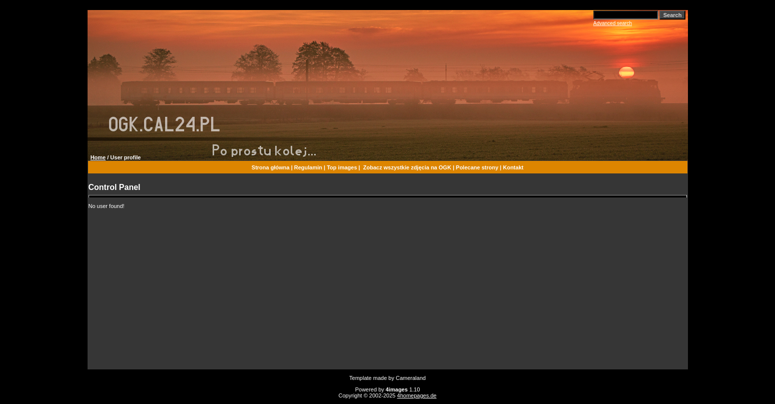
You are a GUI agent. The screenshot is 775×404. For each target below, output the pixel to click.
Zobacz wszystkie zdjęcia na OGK (407, 167)
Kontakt (513, 167)
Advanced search (612, 23)
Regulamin (308, 167)
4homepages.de (417, 395)
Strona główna (271, 167)
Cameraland (411, 378)
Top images (342, 167)
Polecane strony (477, 167)
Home (98, 157)
